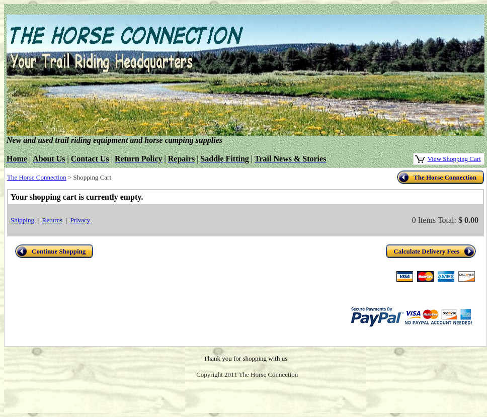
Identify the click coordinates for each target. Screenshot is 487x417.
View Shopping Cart (454, 158)
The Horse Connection (36, 177)
